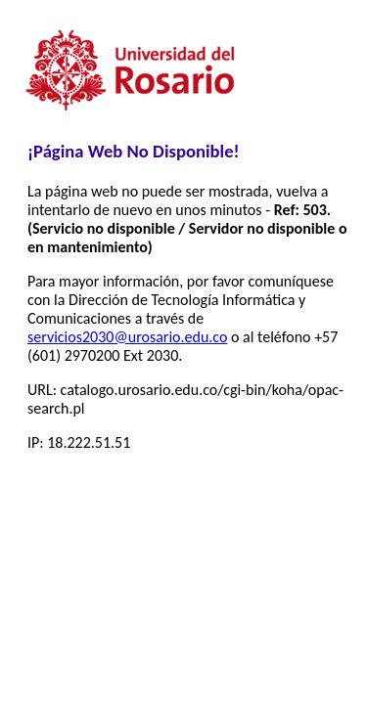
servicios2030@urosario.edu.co (127, 337)
